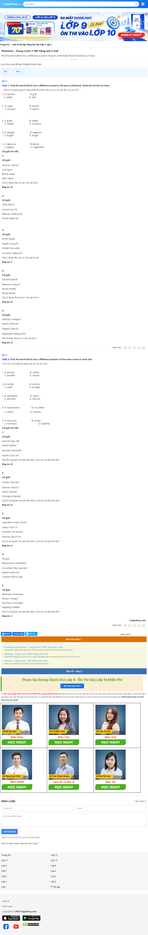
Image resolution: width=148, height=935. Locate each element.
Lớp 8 (53, 865)
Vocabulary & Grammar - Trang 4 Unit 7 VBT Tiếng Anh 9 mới (34, 647)
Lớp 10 (54, 860)
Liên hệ (5, 901)
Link (15, 699)
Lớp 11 (4, 860)
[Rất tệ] (125, 348)
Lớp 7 (4, 871)
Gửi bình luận (9, 832)
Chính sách (7, 906)
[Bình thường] (134, 348)
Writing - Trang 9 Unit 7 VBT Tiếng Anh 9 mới (26, 660)
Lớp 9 (4, 865)
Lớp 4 (53, 876)
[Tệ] (129, 348)
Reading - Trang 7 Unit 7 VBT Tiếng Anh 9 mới (26, 654)
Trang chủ (6, 855)
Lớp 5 (4, 876)
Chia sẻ (6, 634)
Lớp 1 (4, 886)
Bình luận (18, 634)
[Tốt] (139, 348)
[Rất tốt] (143, 348)
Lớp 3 (4, 881)
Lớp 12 (54, 855)
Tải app (55, 886)
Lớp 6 (53, 871)
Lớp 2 (53, 881)
